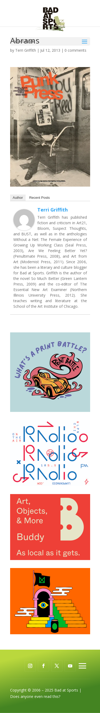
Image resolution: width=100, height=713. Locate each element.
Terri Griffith (25, 50)
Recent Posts (39, 198)
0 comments (75, 50)
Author (18, 198)
